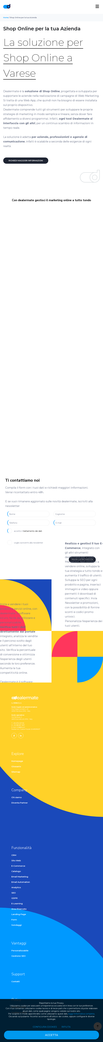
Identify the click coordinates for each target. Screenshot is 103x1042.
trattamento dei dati (32, 531)
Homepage (17, 761)
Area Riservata (18, 909)
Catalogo (16, 871)
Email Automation (20, 882)
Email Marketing (19, 876)
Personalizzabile (19, 950)
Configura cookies (45, 1027)
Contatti (15, 981)
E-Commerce (18, 866)
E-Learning (17, 903)
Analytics (16, 887)
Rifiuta (66, 1027)
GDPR (14, 898)
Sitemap (15, 772)
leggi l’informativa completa (81, 1014)
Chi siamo (16, 797)
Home (5, 18)
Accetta (51, 1035)
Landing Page (18, 914)
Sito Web (16, 860)
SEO (13, 892)
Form (14, 919)
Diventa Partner (19, 802)
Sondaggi (16, 925)
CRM (13, 855)
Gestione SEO (18, 956)
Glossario (16, 766)
